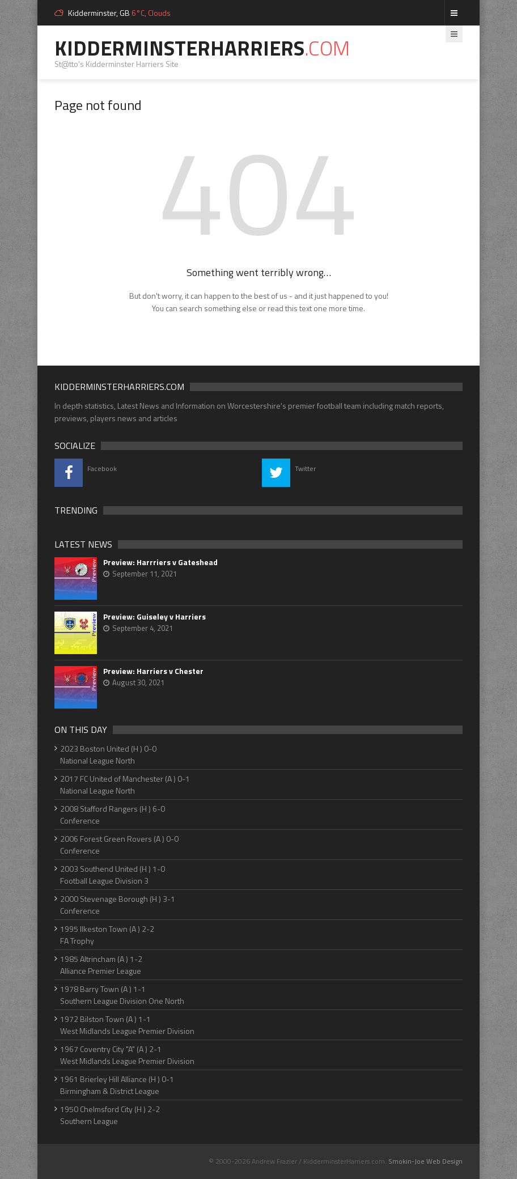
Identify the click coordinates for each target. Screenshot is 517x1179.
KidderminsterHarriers (202, 47)
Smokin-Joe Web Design (425, 1161)
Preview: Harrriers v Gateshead (160, 562)
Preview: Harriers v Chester (153, 671)
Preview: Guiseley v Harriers (154, 617)
